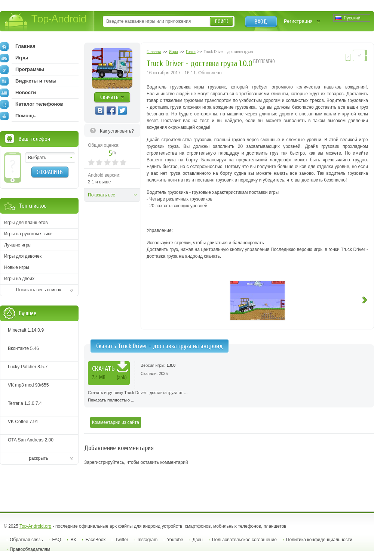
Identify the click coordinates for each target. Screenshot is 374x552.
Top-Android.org (35, 526)
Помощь (18, 115)
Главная (18, 46)
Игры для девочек (23, 256)
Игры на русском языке (28, 233)
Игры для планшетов (26, 222)
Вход (261, 21)
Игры (14, 57)
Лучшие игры (17, 245)
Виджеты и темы (28, 81)
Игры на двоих (19, 278)
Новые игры (16, 267)
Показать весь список (38, 289)
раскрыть (38, 458)
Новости (18, 92)
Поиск (221, 21)
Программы (22, 69)
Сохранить (50, 172)
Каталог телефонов (31, 104)
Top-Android (46, 22)
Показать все (101, 195)
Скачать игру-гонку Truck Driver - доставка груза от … (229, 397)
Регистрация (298, 21)
